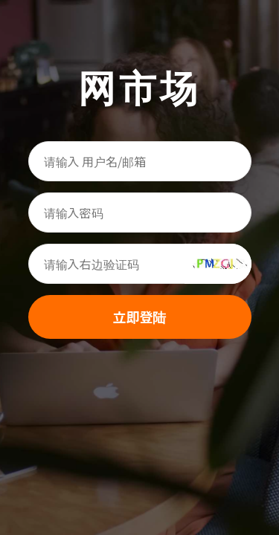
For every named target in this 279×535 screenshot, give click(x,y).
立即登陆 (140, 316)
